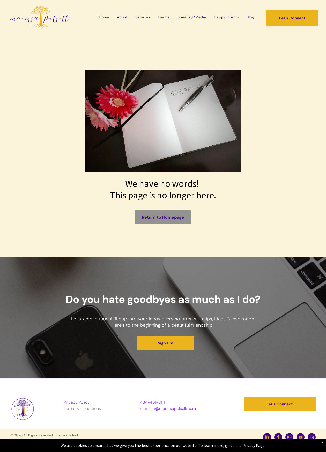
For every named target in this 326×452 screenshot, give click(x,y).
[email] (312, 437)
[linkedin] (267, 437)
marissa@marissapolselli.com (168, 408)
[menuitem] (104, 17)
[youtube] (301, 437)
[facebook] (278, 437)
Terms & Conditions (82, 408)
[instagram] (289, 437)
